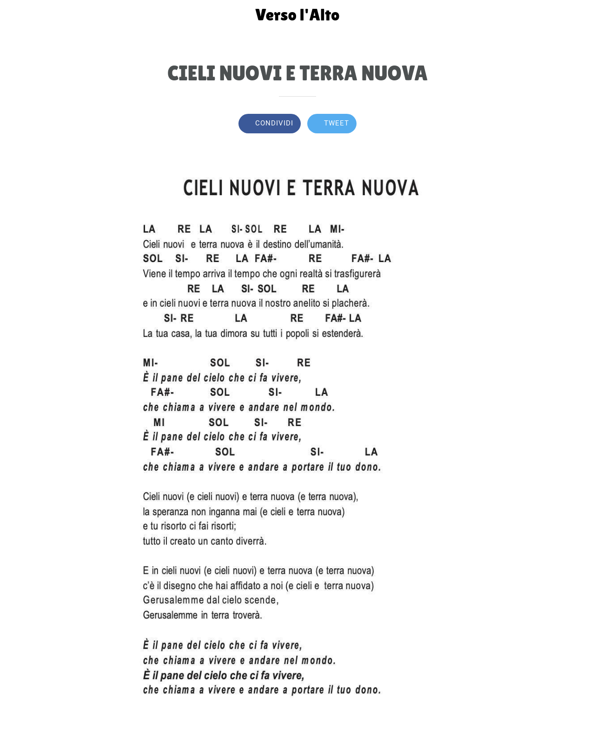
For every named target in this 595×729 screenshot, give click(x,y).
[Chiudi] (14, 14)
